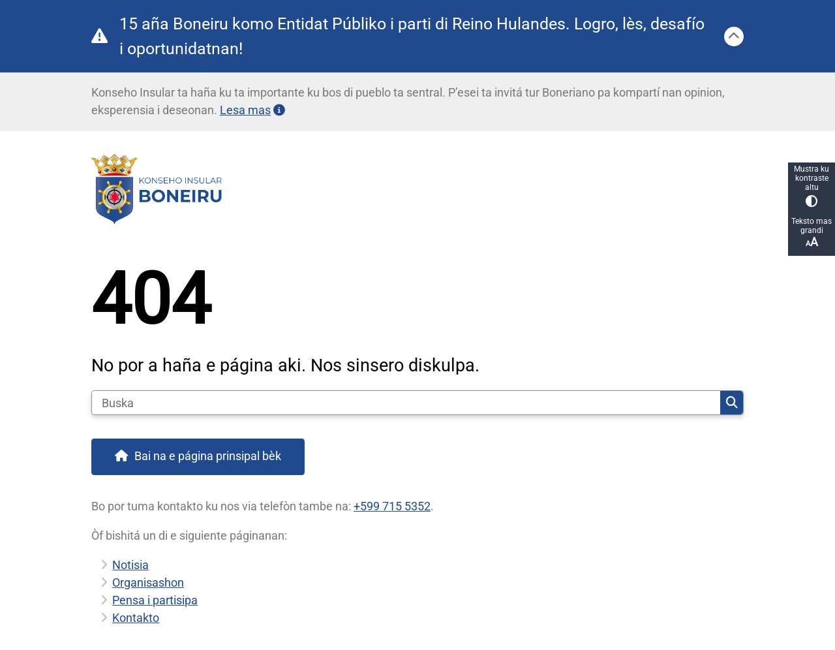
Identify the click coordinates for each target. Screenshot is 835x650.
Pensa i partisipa (155, 600)
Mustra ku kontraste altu (811, 185)
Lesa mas (252, 110)
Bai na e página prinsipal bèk (207, 456)
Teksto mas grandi (811, 233)
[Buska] (406, 402)
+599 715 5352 (392, 506)
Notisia (130, 565)
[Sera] (734, 36)
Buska (732, 403)
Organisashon (148, 582)
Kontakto (135, 618)
